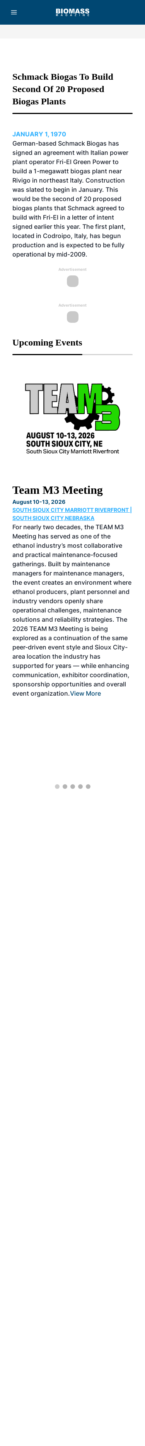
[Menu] (14, 12)
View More (85, 693)
